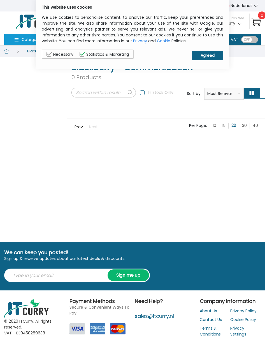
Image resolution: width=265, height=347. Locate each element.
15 (224, 125)
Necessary (60, 54)
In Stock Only (160, 92)
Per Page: (198, 125)
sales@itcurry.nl (154, 316)
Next (93, 127)
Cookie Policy (243, 319)
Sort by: (194, 93)
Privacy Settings (238, 331)
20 (233, 125)
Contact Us (211, 319)
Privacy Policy (243, 311)
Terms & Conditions (210, 331)
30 (244, 125)
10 (214, 125)
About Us (208, 311)
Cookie (163, 41)
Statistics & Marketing (104, 54)
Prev (79, 127)
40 (255, 125)
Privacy (140, 41)
